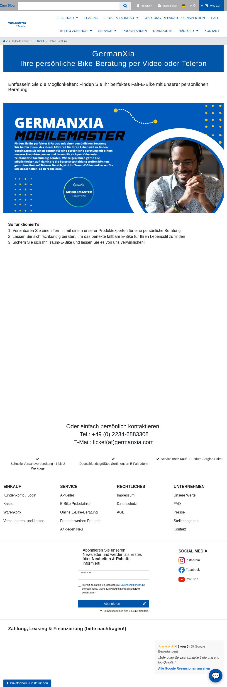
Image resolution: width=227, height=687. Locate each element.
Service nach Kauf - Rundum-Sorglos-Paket (191, 459)
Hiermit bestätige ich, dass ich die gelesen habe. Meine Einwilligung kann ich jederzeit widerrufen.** (113, 588)
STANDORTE (162, 31)
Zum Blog (7, 5)
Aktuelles (67, 495)
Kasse (8, 504)
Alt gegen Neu (71, 529)
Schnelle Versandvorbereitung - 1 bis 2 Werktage (38, 466)
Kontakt (180, 529)
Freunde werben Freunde (80, 521)
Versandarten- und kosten (23, 521)
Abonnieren (125, 604)
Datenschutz (127, 504)
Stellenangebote (187, 521)
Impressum (126, 495)
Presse (179, 512)
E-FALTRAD (65, 18)
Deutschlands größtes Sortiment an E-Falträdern (113, 463)
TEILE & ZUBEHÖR (73, 31)
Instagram (189, 560)
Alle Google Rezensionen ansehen (184, 668)
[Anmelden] (144, 5)
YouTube (188, 579)
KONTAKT (212, 31)
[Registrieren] (167, 5)
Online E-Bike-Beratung (79, 512)
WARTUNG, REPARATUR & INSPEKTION (175, 18)
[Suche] (125, 6)
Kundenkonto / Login (19, 495)
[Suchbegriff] (69, 6)
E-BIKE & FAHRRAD (120, 18)
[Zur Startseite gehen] (16, 41)
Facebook (189, 569)
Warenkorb (12, 512)
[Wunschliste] (193, 5)
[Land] (183, 5)
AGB (120, 512)
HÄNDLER (187, 31)
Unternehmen (189, 486)
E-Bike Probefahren (75, 504)
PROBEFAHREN (135, 31)
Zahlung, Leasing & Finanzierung (45, 628)
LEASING (91, 18)
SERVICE (105, 31)
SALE (215, 18)
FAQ (177, 504)
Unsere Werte (185, 495)
